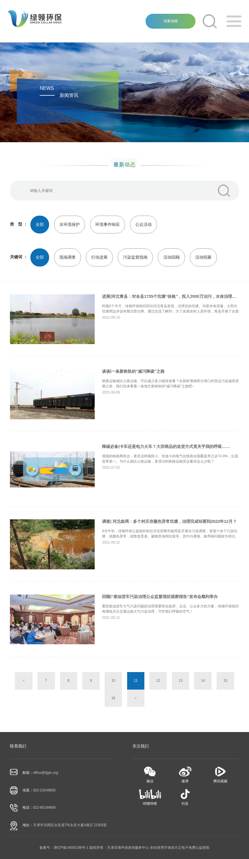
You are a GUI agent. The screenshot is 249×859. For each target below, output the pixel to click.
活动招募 (203, 257)
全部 (40, 224)
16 (113, 698)
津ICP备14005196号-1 (71, 848)
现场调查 (67, 257)
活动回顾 (171, 257)
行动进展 (99, 257)
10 (113, 680)
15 (225, 680)
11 (136, 680)
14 (203, 680)
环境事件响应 (107, 224)
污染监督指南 (135, 257)
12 (158, 680)
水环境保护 (69, 224)
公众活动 (143, 224)
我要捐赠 (171, 21)
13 (180, 680)
